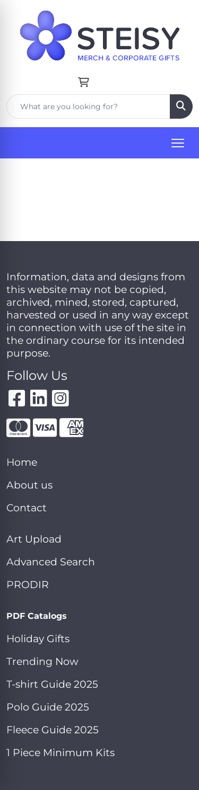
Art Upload (34, 539)
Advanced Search (50, 562)
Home (21, 462)
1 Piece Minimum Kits (60, 753)
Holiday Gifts (38, 639)
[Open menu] (177, 143)
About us (29, 485)
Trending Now (42, 661)
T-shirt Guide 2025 (52, 684)
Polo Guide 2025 (47, 707)
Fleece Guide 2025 (52, 730)
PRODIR (27, 585)
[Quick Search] (88, 106)
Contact (26, 508)
